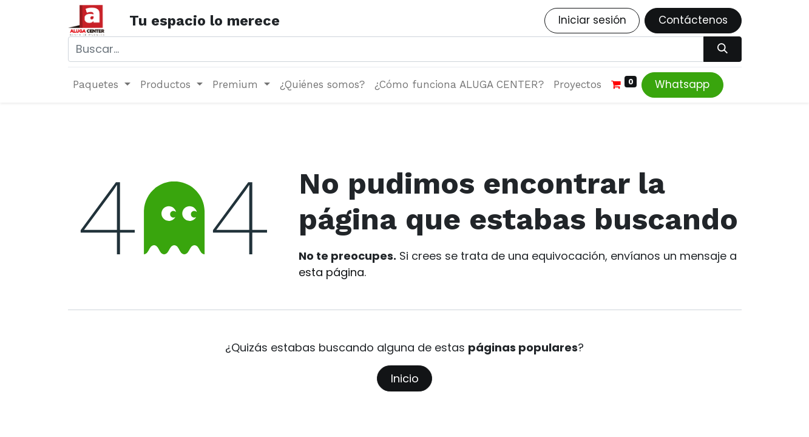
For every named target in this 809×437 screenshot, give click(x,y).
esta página (331, 272)
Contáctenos (693, 20)
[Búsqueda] (722, 49)
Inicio (405, 378)
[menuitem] (322, 85)
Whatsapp (682, 84)
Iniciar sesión (592, 20)
